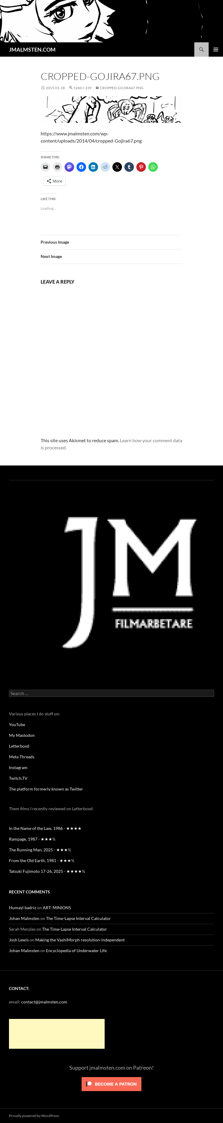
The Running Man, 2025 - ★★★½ (40, 849)
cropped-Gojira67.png (121, 88)
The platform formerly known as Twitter (46, 788)
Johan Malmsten (24, 918)
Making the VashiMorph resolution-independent (80, 939)
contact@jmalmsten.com (44, 1001)
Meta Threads (21, 756)
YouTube (17, 724)
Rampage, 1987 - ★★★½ (32, 839)
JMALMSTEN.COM (32, 49)
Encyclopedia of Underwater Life (76, 950)
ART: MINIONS (57, 907)
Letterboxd (19, 745)
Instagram (18, 767)
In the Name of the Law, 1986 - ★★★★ (45, 828)
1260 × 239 (82, 88)
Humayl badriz (22, 907)
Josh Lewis (19, 939)
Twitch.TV (18, 778)
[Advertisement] (57, 1034)
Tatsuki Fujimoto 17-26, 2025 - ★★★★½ (47, 871)
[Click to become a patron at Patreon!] (111, 1083)
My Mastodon (22, 735)
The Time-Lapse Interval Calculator (78, 918)
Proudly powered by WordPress (34, 1115)
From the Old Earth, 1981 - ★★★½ (41, 860)
